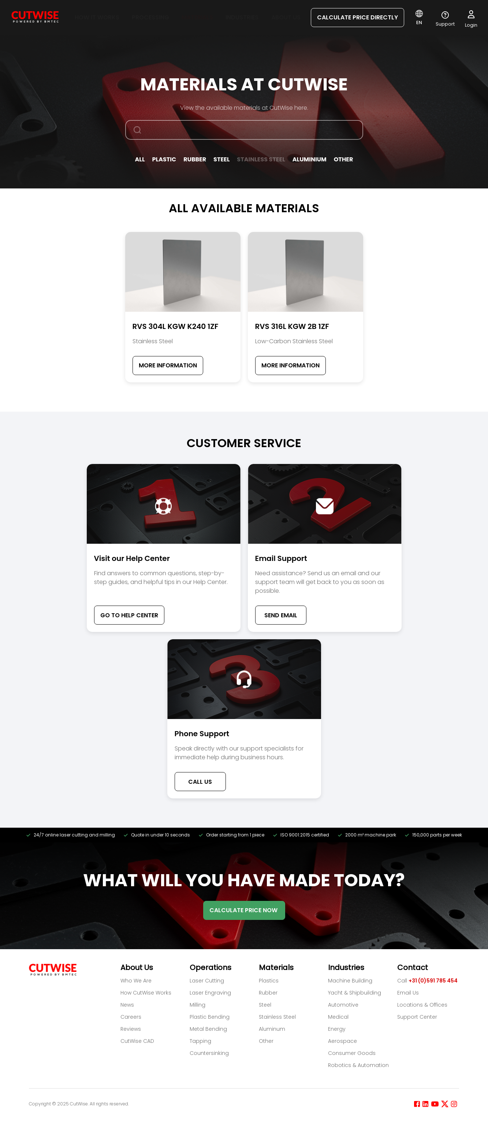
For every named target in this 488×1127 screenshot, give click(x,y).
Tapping (200, 1041)
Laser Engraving (210, 992)
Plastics (269, 980)
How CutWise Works (145, 992)
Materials (197, 17)
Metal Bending (208, 1029)
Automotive (343, 1004)
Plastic (164, 159)
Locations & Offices (422, 1004)
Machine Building (350, 980)
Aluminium (310, 159)
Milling (197, 1004)
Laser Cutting (207, 980)
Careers (130, 1017)
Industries (242, 17)
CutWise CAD (137, 1041)
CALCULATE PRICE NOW (244, 910)
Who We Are (136, 980)
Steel (221, 159)
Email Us (408, 992)
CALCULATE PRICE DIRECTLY (357, 17)
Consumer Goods (352, 1053)
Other (343, 159)
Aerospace (342, 1041)
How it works (97, 17)
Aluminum (272, 1029)
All (140, 159)
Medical (338, 1017)
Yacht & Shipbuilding (354, 992)
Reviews (130, 1029)
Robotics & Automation (358, 1065)
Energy (337, 1029)
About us (286, 17)
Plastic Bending (210, 1017)
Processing (150, 17)
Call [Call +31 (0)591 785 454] (427, 980)
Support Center (417, 1017)
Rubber (194, 159)
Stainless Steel (261, 159)
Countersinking (209, 1053)
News (127, 1004)
